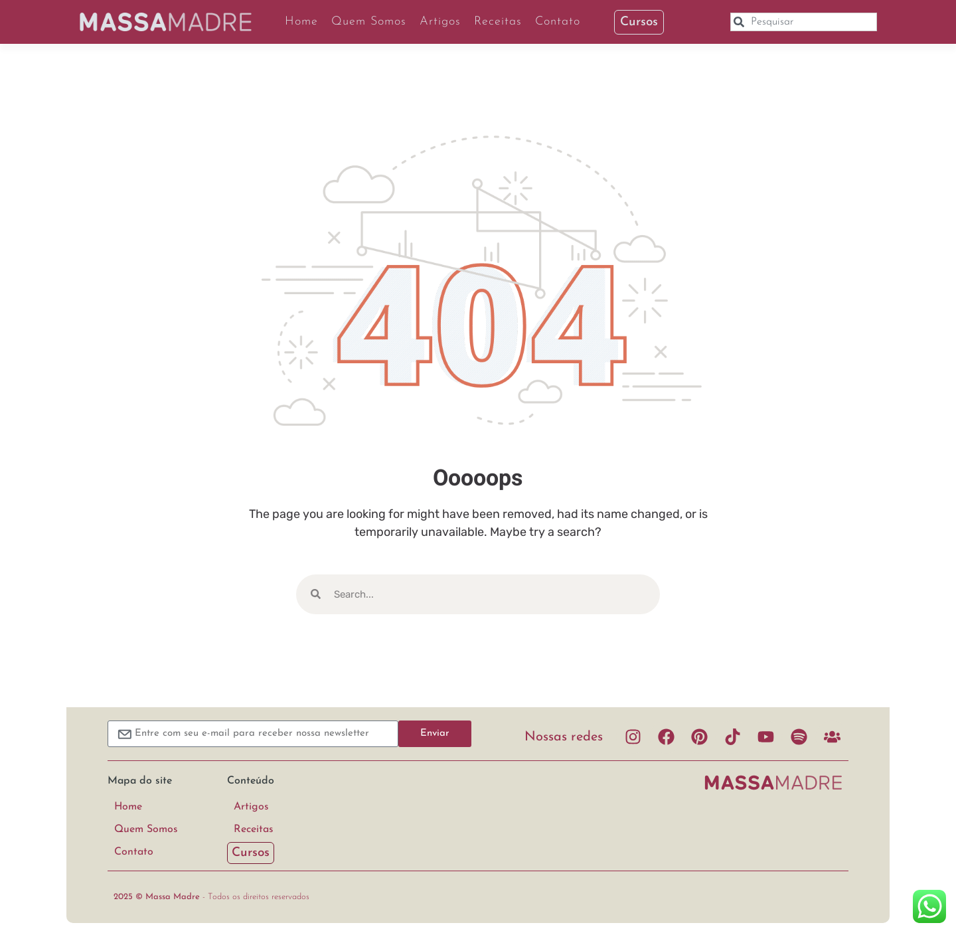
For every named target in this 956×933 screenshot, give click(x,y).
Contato (557, 21)
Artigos (440, 21)
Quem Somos (368, 21)
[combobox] (803, 22)
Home (301, 21)
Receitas (498, 21)
